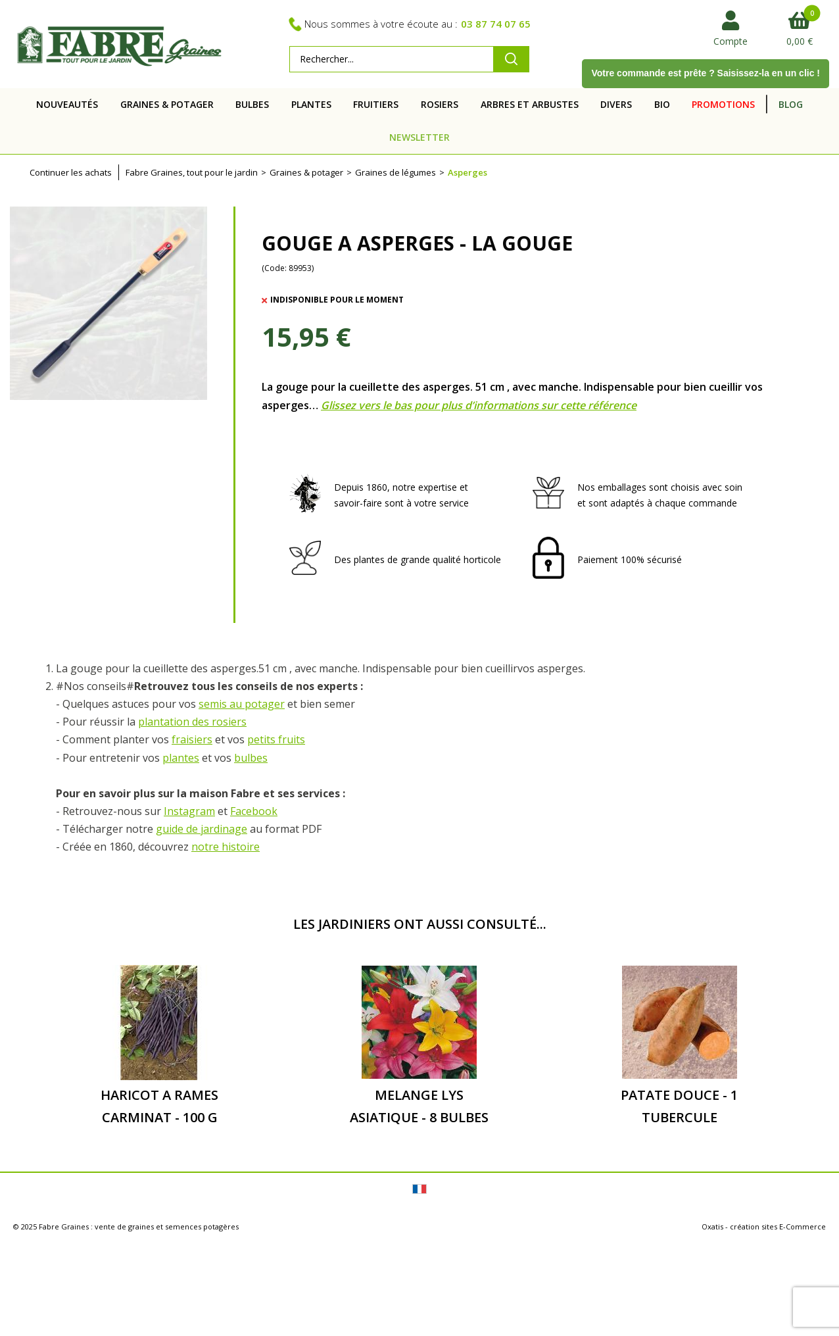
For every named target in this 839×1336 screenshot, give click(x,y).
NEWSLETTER (419, 137)
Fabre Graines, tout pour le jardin (192, 172)
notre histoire (225, 846)
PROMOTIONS (723, 104)
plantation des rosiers (192, 721)
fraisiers (192, 739)
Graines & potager (306, 172)
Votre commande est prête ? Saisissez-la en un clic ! (705, 73)
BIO (662, 104)
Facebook (253, 811)
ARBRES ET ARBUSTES (530, 104)
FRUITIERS (375, 104)
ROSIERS (439, 104)
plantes (180, 758)
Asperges (467, 172)
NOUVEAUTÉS (67, 104)
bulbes (251, 758)
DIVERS (616, 104)
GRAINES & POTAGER (167, 104)
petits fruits (276, 739)
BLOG (791, 104)
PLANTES (311, 104)
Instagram (189, 811)
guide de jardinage (201, 829)
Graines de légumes (395, 172)
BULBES (252, 104)
